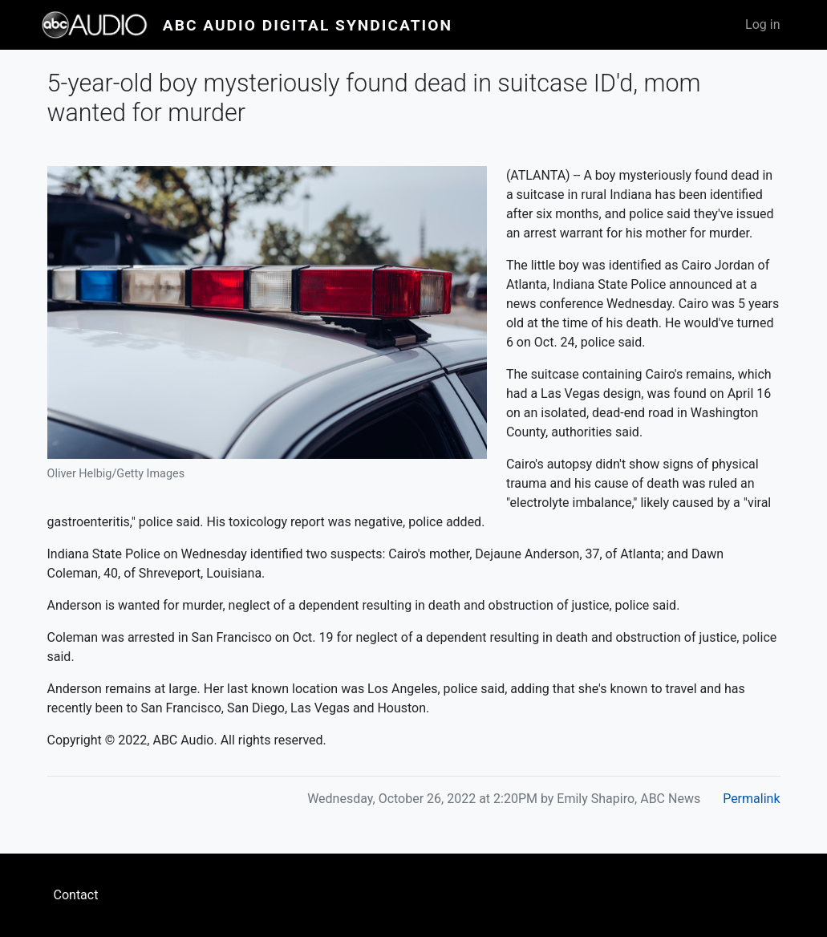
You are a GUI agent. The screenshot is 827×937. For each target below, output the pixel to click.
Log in (762, 24)
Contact (76, 895)
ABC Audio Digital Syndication (307, 25)
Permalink (751, 798)
